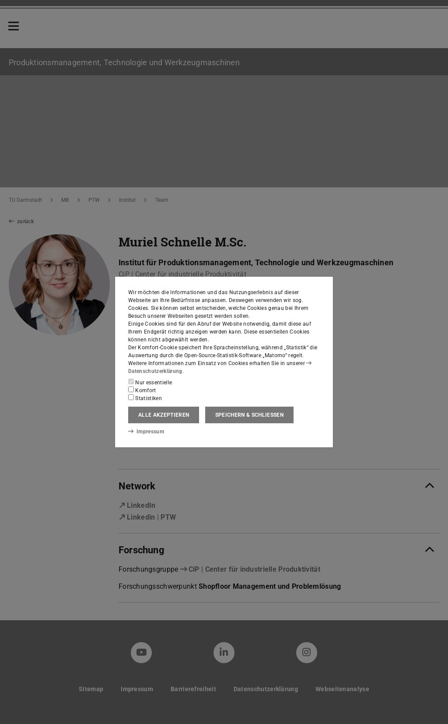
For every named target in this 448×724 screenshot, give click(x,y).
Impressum (146, 431)
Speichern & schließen (249, 415)
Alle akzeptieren (163, 415)
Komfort (142, 390)
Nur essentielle (150, 382)
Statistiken (145, 397)
